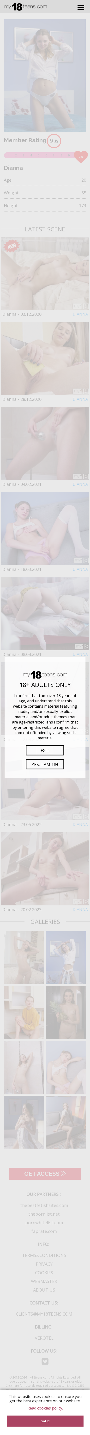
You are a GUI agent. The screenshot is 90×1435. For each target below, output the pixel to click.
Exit (45, 750)
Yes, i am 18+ (45, 764)
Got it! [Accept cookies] (45, 1421)
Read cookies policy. (45, 1408)
